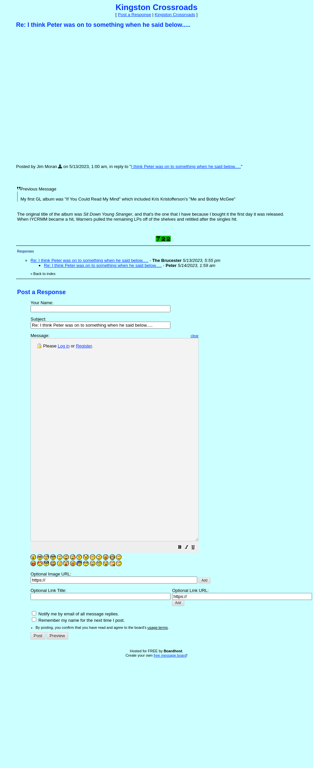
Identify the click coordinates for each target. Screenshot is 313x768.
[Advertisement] (63, 96)
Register (84, 345)
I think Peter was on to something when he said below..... (186, 166)
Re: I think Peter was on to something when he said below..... (89, 260)
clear (215, 336)
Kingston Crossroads (175, 14)
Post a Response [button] (134, 14)
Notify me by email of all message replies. (75, 654)
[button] (200, 588)
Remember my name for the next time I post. (78, 660)
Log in (63, 345)
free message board (170, 696)
